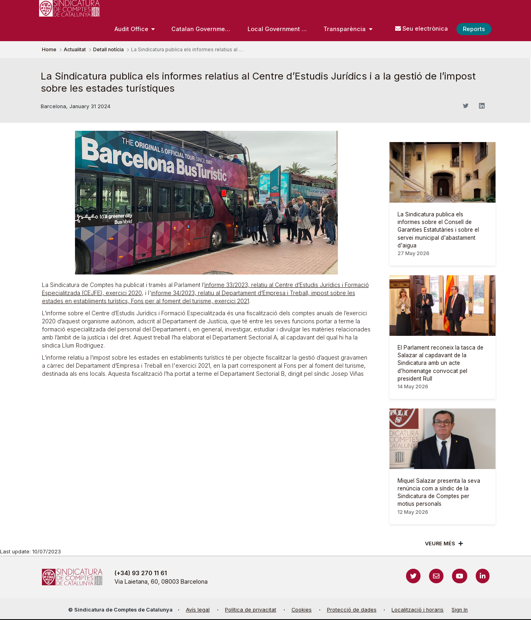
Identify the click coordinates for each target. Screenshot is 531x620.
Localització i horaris (417, 610)
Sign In (460, 610)
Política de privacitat (250, 610)
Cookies (302, 610)
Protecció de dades (352, 610)
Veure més (440, 543)
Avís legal (198, 610)
